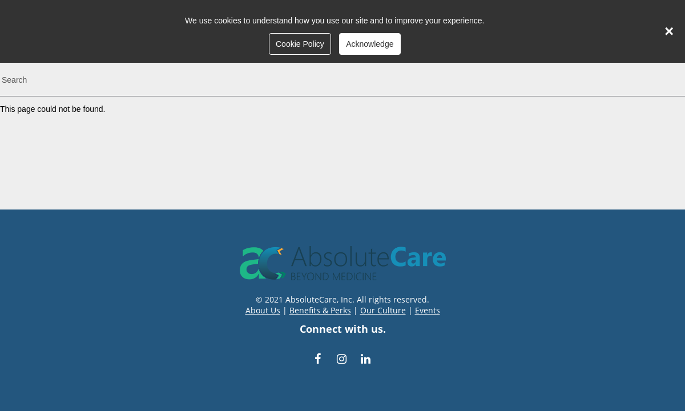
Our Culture (383, 310)
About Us (262, 310)
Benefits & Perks (320, 310)
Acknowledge (369, 44)
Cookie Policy (300, 44)
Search (14, 79)
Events (427, 310)
